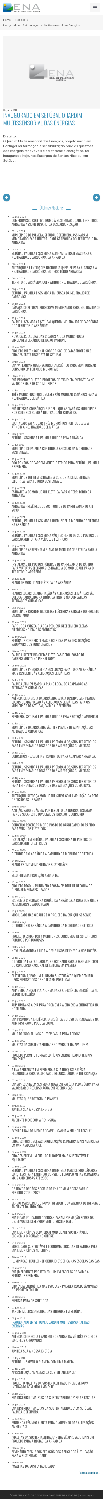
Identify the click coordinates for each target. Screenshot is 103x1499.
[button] (6, 197)
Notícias (20, 19)
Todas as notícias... (89, 1472)
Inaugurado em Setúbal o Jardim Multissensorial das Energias (41, 25)
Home (7, 19)
